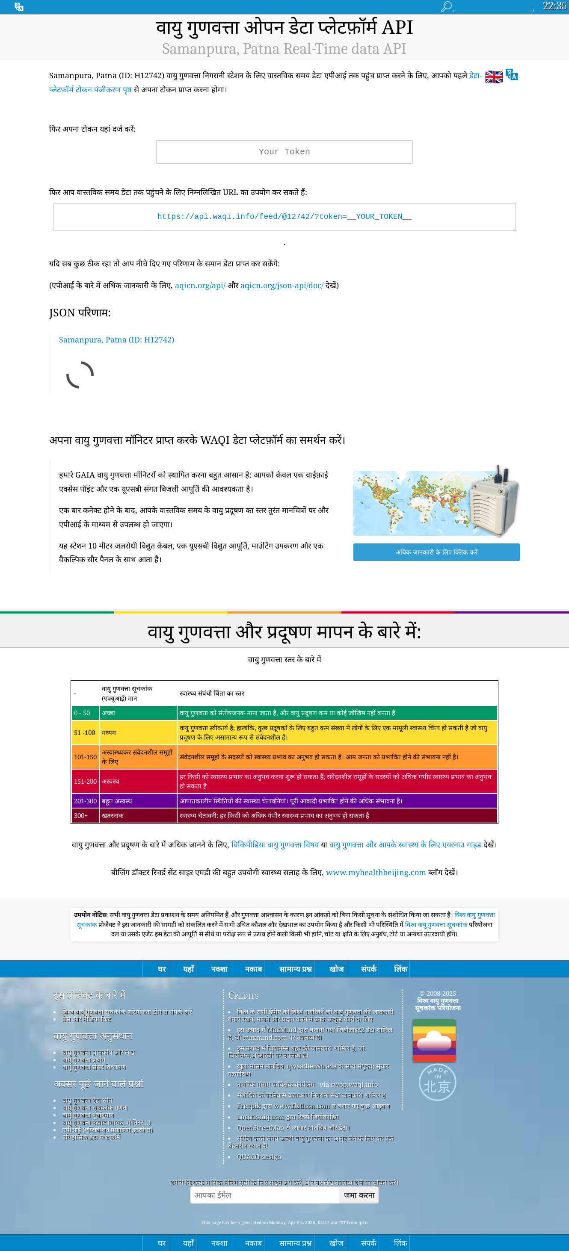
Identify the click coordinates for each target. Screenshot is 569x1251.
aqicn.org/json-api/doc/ (281, 285)
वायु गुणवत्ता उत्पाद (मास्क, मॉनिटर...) (106, 1122)
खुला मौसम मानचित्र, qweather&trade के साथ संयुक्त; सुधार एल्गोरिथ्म (308, 1069)
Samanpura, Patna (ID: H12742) (116, 339)
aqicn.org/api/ (200, 285)
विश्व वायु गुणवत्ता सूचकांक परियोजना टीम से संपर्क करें (127, 1011)
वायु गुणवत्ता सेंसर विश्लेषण (94, 1066)
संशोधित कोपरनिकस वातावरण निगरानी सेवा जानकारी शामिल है (311, 1095)
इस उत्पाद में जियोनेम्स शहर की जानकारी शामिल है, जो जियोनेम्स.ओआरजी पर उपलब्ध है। (296, 1051)
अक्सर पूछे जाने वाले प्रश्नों (98, 1083)
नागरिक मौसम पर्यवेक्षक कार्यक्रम (275, 1084)
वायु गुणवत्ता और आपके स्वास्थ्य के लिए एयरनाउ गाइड (405, 844)
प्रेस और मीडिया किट (86, 1019)
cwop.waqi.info (354, 1084)
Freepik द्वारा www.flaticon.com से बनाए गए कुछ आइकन (313, 1105)
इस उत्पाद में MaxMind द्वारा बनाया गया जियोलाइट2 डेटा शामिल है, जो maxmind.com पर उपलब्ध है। (310, 1033)
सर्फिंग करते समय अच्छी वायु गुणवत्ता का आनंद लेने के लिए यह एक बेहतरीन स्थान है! (311, 1142)
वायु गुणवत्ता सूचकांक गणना (95, 1107)
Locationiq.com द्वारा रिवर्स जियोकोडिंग (287, 1116)
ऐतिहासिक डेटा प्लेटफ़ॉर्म (91, 1137)
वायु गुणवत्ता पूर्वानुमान (88, 1114)
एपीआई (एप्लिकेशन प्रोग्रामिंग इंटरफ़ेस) (107, 1129)
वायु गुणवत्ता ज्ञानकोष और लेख (98, 1052)
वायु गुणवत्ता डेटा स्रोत (87, 1100)
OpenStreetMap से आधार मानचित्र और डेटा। (293, 1127)
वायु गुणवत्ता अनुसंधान (92, 1036)
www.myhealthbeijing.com (376, 872)
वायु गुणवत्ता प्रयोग (83, 1059)
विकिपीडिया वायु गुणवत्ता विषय (275, 844)
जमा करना (359, 1194)
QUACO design (259, 1156)
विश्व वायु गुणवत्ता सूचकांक (437, 925)
